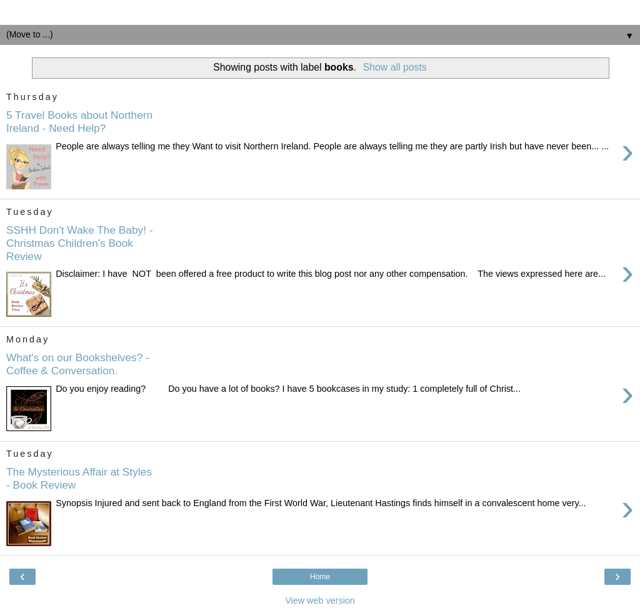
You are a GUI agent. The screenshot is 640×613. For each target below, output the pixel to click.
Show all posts (395, 67)
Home (320, 576)
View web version (320, 601)
